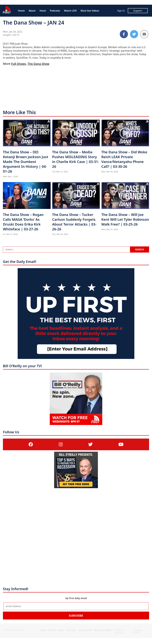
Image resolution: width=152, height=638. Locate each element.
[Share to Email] (144, 34)
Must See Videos (90, 10)
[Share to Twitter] (134, 34)
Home (21, 10)
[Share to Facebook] (124, 34)
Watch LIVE (70, 10)
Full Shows (18, 64)
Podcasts (55, 10)
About (32, 10)
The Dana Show (38, 64)
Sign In (121, 10)
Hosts (43, 10)
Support (137, 10)
